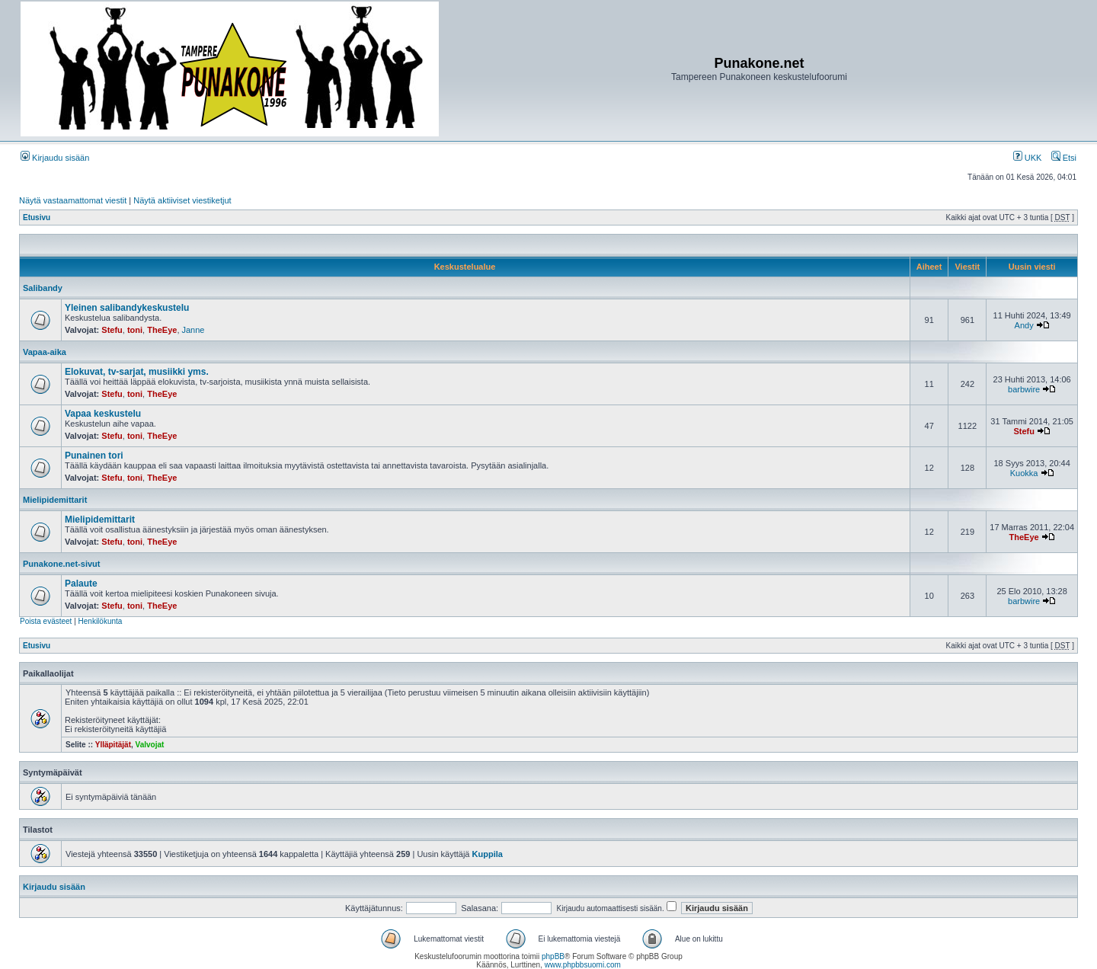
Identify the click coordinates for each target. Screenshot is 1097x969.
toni (134, 329)
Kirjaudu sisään (55, 157)
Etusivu (36, 217)
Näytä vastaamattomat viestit (72, 200)
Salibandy (42, 288)
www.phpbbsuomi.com (583, 965)
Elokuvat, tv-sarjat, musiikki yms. (137, 371)
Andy (1024, 325)
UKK (1027, 157)
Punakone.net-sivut (61, 563)
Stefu (112, 329)
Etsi (1063, 157)
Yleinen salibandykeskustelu (127, 307)
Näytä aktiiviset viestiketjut (182, 200)
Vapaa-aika (44, 352)
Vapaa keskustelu (103, 413)
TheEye (162, 329)
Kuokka (1024, 473)
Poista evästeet (46, 621)
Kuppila (487, 854)
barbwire (1024, 389)
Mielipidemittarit (55, 499)
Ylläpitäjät (113, 744)
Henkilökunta (100, 621)
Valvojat (150, 744)
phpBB (553, 956)
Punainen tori (94, 455)
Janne (193, 329)
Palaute (81, 583)
